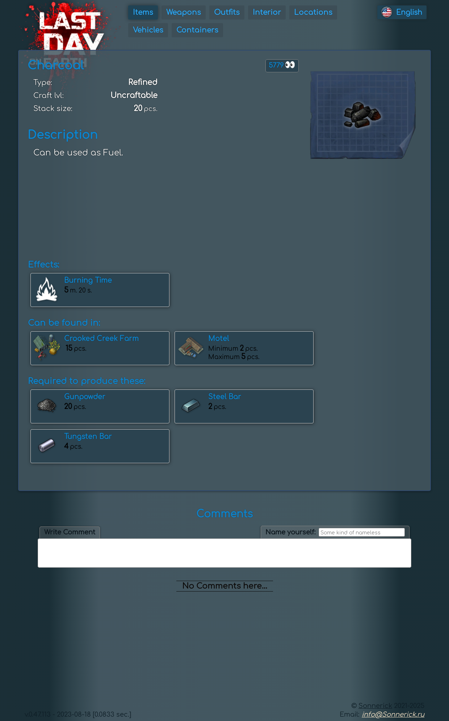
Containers (197, 30)
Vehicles (148, 30)
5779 (282, 65)
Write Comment (69, 532)
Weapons (183, 12)
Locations (313, 12)
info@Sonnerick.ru (393, 714)
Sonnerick (375, 705)
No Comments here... (224, 586)
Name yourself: (290, 532)
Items (143, 12)
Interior (267, 12)
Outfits (227, 12)
